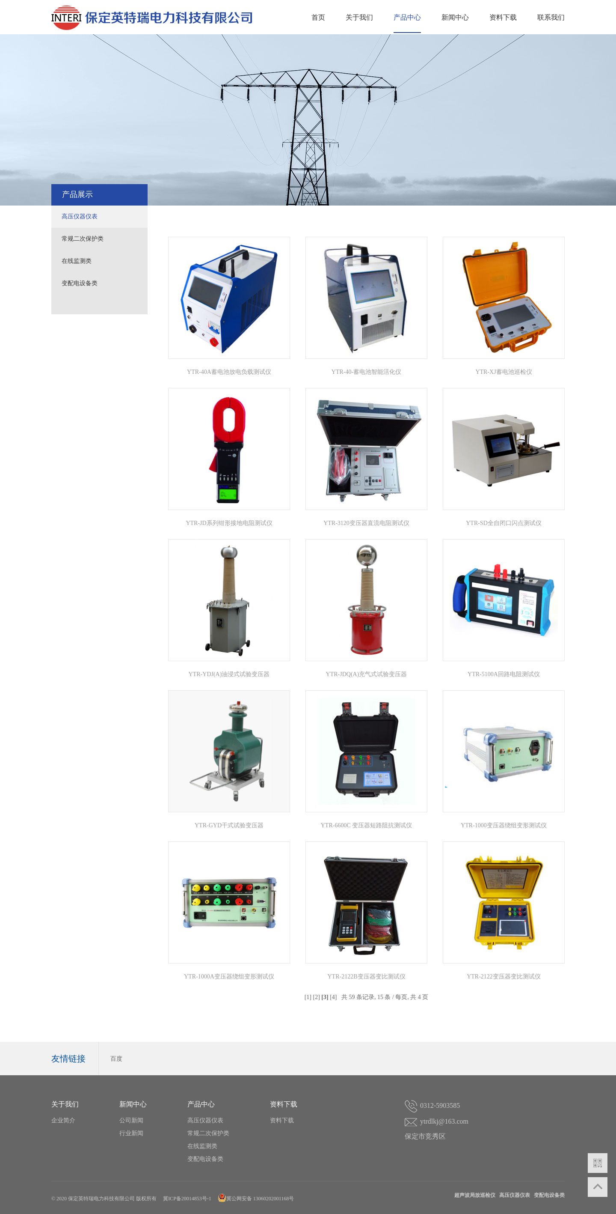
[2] (316, 997)
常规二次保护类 (83, 239)
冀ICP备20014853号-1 (187, 1199)
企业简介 (63, 1120)
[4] (333, 997)
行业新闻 (131, 1133)
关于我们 (359, 17)
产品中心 (407, 17)
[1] (308, 997)
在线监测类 (77, 261)
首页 (318, 17)
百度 (116, 1059)
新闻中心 (455, 17)
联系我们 (551, 17)
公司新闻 (131, 1120)
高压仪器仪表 (80, 216)
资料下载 (503, 17)
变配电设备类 (80, 283)
